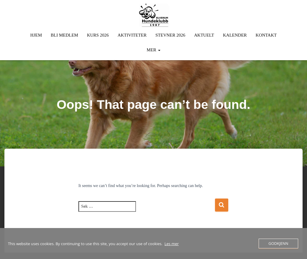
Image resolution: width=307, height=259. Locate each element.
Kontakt (266, 35)
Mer (153, 49)
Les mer (172, 243)
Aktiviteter (132, 35)
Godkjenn (278, 243)
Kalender (235, 35)
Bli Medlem (64, 35)
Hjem (36, 35)
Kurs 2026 (98, 35)
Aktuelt (204, 35)
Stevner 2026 (170, 35)
